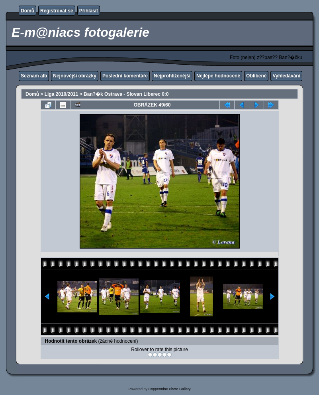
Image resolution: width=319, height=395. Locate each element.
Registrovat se (56, 11)
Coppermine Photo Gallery (169, 389)
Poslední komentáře (125, 76)
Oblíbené (256, 76)
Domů (27, 11)
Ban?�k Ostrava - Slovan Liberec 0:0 (126, 94)
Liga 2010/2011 (61, 94)
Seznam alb (34, 76)
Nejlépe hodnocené (218, 76)
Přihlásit (88, 11)
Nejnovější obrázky (74, 76)
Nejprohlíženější (172, 76)
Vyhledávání (286, 76)
